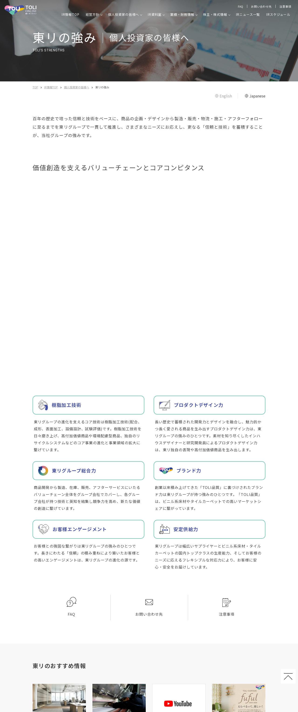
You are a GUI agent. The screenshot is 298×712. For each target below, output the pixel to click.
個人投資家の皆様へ (76, 87)
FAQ (240, 6)
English (223, 96)
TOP (35, 87)
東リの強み (102, 87)
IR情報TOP (70, 14)
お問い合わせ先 (261, 6)
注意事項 (285, 6)
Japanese (254, 96)
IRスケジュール (278, 14)
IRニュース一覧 (248, 14)
